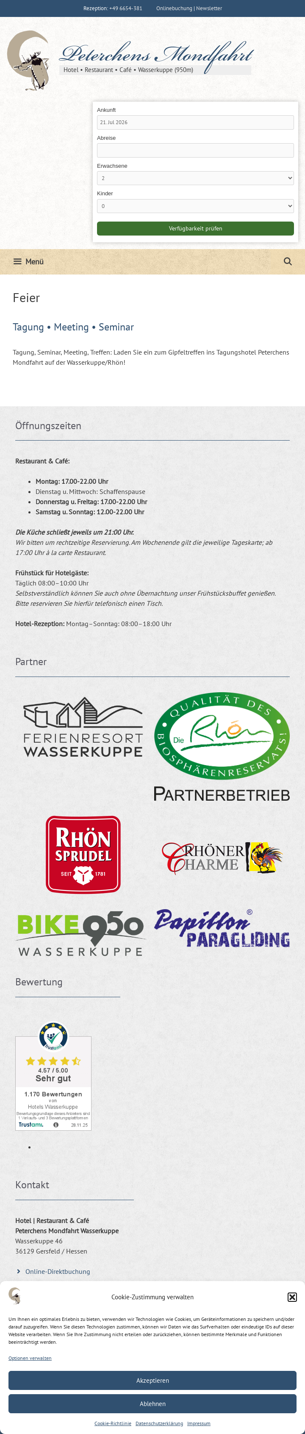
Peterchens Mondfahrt (155, 57)
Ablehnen (153, 1404)
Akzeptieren (152, 1380)
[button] (292, 1297)
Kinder (105, 193)
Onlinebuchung (174, 8)
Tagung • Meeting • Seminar (73, 326)
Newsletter (209, 8)
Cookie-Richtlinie (112, 1423)
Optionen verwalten (30, 1358)
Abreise (106, 138)
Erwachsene (112, 166)
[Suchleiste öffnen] (288, 262)
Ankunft (106, 110)
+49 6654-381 (125, 8)
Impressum (199, 1423)
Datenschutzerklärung (159, 1423)
